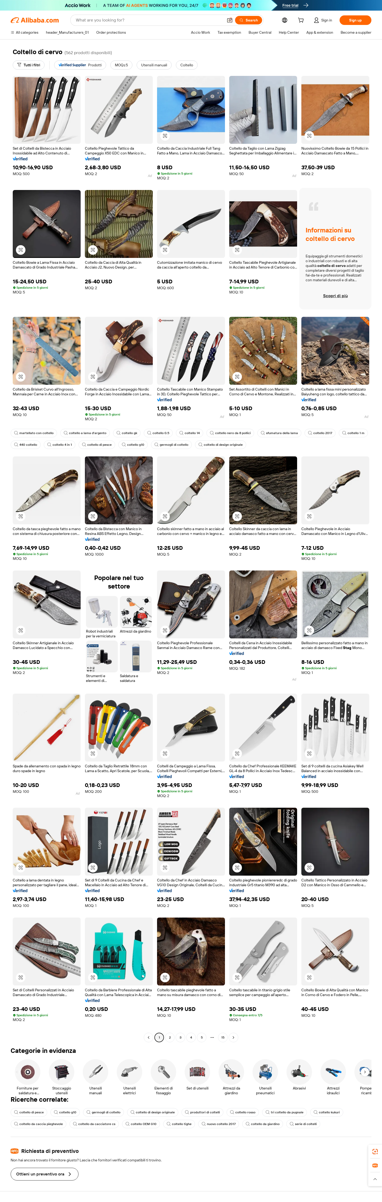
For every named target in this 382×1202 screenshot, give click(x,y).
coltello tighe (179, 1124)
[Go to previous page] (148, 1037)
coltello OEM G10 (141, 1124)
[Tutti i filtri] (29, 65)
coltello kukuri (327, 1112)
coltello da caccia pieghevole (38, 1124)
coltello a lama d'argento (85, 433)
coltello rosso (242, 1112)
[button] (230, 20)
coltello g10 (133, 445)
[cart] (302, 21)
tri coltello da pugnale (284, 1112)
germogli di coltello (171, 445)
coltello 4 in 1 (59, 445)
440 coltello (25, 445)
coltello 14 (189, 433)
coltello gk (126, 433)
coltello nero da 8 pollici (230, 433)
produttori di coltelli (202, 1112)
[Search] (248, 20)
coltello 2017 (320, 433)
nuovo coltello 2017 (219, 1124)
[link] (375, 1151)
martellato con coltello (34, 433)
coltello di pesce (97, 445)
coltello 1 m (353, 433)
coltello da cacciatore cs (94, 1124)
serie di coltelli (303, 1124)
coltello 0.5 (158, 433)
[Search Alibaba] (149, 20)
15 (222, 1037)
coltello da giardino (263, 1124)
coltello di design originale (220, 445)
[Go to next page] (233, 1037)
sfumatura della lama (279, 433)
